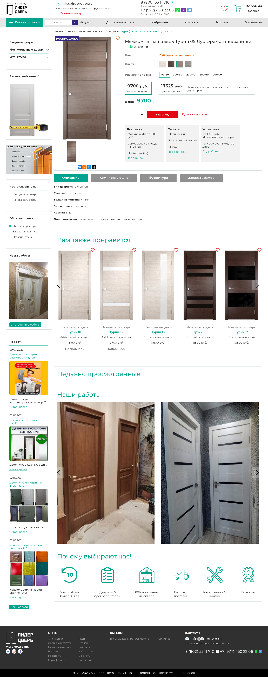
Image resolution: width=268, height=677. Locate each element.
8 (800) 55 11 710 (155, 2)
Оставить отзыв (22, 237)
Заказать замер (71, 13)
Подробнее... (74, 349)
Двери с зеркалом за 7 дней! (25, 421)
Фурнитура (17, 57)
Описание (70, 178)
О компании (253, 22)
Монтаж (222, 22)
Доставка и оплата (120, 22)
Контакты (191, 22)
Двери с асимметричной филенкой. (26, 484)
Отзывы (83, 643)
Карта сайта (86, 660)
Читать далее (18, 407)
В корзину (162, 114)
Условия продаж (182, 673)
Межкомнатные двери (26, 49)
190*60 (164, 74)
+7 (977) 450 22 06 (157, 10)
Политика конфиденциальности (142, 673)
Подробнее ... (136, 158)
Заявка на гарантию (25, 231)
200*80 (204, 74)
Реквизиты (54, 655)
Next (257, 285)
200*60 (177, 74)
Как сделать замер (24, 194)
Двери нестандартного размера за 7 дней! (25, 356)
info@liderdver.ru (77, 3)
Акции (85, 22)
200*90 (217, 74)
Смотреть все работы (25, 324)
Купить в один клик (195, 114)
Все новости (19, 607)
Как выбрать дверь (24, 199)
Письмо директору (24, 226)
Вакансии (85, 655)
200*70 (190, 74)
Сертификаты (56, 660)
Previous (59, 285)
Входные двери (21, 42)
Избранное (159, 22)
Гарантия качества (59, 647)
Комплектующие (114, 178)
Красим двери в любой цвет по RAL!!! (25, 546)
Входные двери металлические (129, 638)
